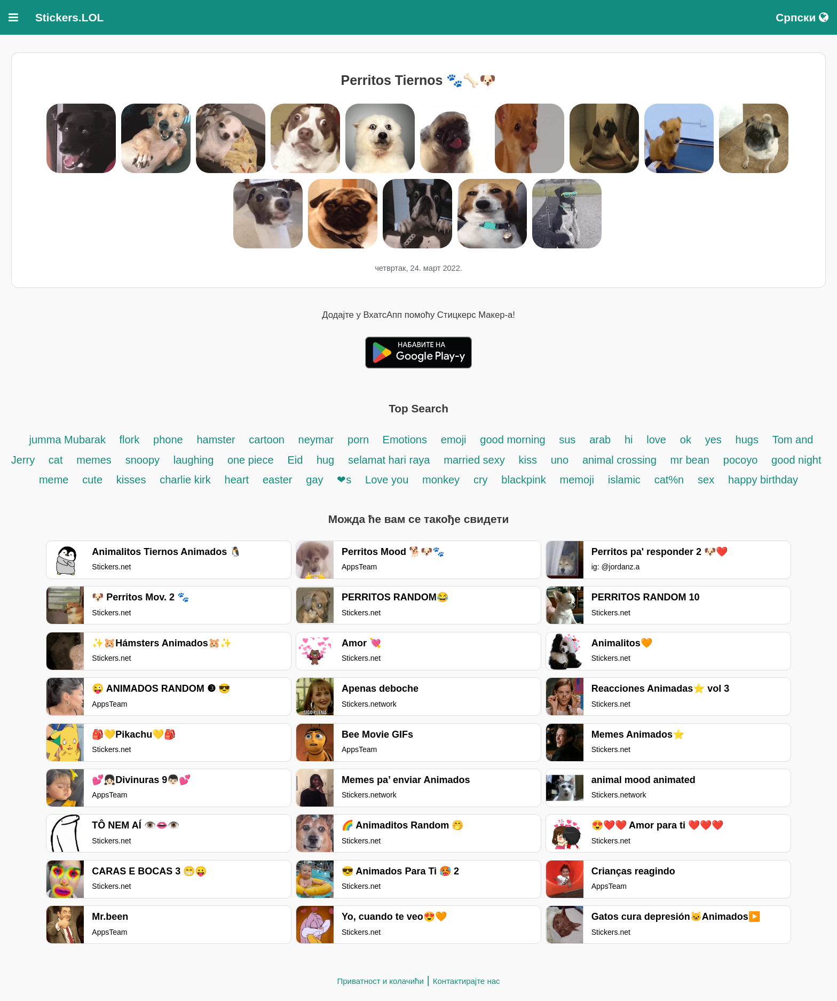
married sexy (474, 460)
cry (480, 480)
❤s (344, 480)
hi (629, 439)
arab (600, 439)
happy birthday (763, 480)
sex (706, 480)
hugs (747, 439)
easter (278, 480)
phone (168, 439)
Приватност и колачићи (380, 981)
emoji (454, 439)
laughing (195, 460)
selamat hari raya (389, 460)
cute (92, 480)
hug (325, 460)
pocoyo (740, 460)
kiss (527, 460)
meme (54, 480)
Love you (386, 480)
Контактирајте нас (466, 981)
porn (360, 439)
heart (237, 480)
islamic (624, 480)
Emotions (405, 439)
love (656, 439)
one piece (250, 460)
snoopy (144, 460)
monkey (441, 480)
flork (129, 439)
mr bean (689, 460)
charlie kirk (185, 480)
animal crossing (619, 460)
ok (685, 439)
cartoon (268, 439)
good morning (514, 439)
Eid (296, 460)
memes (94, 460)
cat (56, 460)
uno (559, 460)
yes (713, 439)
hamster (217, 439)
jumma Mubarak (69, 439)
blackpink (523, 480)
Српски (802, 17)
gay (314, 480)
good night (796, 460)
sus (567, 439)
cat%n (669, 480)
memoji (577, 480)
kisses (131, 480)
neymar (316, 439)
